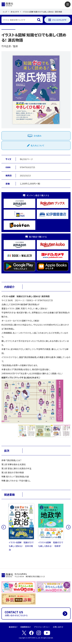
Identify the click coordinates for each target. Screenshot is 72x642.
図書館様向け (25, 627)
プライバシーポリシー (42, 627)
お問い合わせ (58, 627)
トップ (5, 11)
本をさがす (15, 11)
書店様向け (13, 627)
